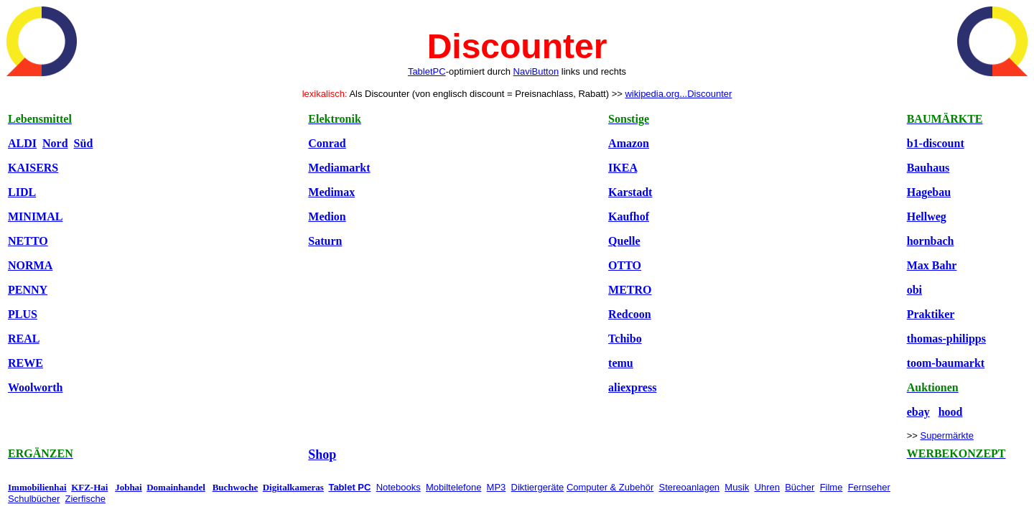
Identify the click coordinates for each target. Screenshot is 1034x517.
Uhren (767, 487)
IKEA (622, 168)
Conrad (326, 143)
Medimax (331, 192)
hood (950, 412)
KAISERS (33, 168)
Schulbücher (34, 498)
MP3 (496, 487)
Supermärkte (946, 435)
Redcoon (629, 314)
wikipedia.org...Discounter (678, 93)
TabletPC (427, 71)
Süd (83, 143)
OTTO (624, 265)
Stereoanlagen (689, 487)
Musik (737, 487)
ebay (918, 412)
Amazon (628, 143)
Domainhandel (175, 487)
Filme (831, 487)
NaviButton (536, 71)
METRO (629, 290)
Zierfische (85, 498)
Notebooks (398, 487)
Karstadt (630, 192)
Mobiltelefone (453, 487)
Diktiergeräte (537, 487)
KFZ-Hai (89, 487)
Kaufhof (628, 216)
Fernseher (869, 487)
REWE (25, 363)
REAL (23, 338)
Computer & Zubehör (610, 487)
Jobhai (128, 487)
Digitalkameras (293, 487)
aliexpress (632, 387)
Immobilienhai (37, 487)
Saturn (325, 241)
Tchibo (625, 338)
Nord (55, 143)
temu (620, 363)
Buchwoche (235, 487)
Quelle (624, 241)
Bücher (799, 487)
